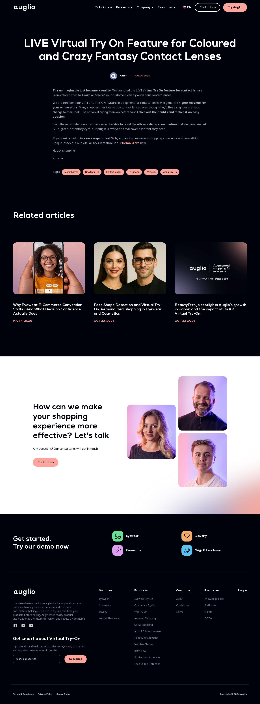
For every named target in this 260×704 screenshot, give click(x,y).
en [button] (187, 7)
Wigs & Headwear (208, 550)
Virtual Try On (170, 172)
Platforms (210, 605)
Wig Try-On (140, 611)
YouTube (31, 625)
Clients (208, 611)
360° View (140, 650)
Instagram (23, 625)
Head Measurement (146, 637)
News (179, 611)
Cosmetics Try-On (144, 605)
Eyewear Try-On (143, 598)
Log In (242, 590)
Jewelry (201, 536)
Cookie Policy (63, 694)
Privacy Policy (45, 694)
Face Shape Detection (147, 664)
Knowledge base (214, 598)
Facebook (15, 625)
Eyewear (132, 536)
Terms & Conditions (23, 694)
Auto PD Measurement (148, 631)
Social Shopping (143, 624)
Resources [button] (165, 7)
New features (92, 172)
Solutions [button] (102, 7)
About (179, 598)
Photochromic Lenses (147, 657)
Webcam (151, 172)
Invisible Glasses (143, 644)
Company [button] (143, 7)
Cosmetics (133, 550)
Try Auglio (235, 7)
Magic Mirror (71, 172)
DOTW (208, 618)
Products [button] (122, 7)
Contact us (208, 7)
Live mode (134, 172)
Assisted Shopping (145, 618)
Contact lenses (114, 172)
